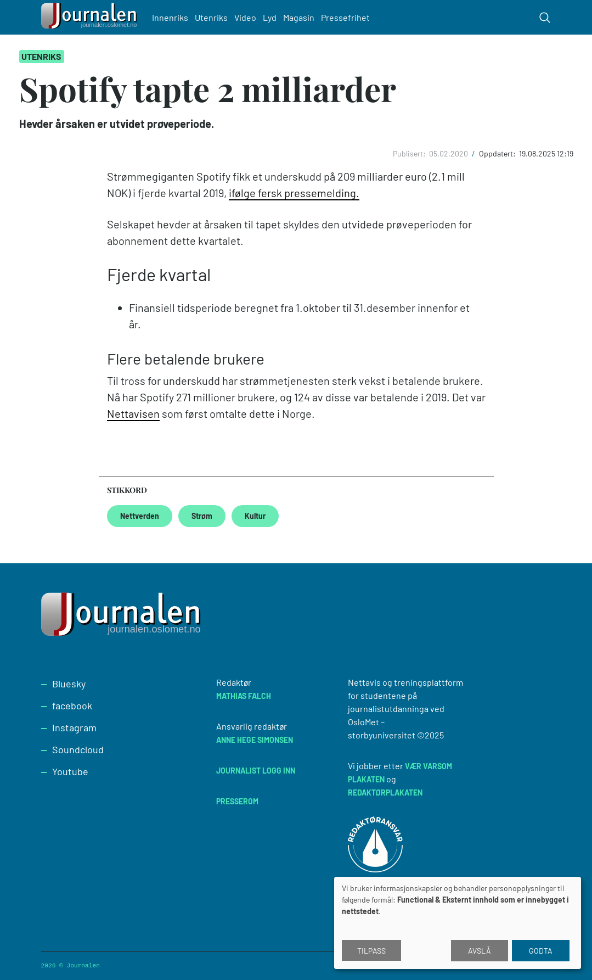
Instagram (74, 727)
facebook (72, 705)
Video (245, 17)
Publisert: (410, 153)
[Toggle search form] (544, 17)
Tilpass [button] (371, 950)
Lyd (270, 17)
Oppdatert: (498, 153)
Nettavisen (133, 413)
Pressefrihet (345, 17)
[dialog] (457, 923)
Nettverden (139, 515)
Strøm (201, 515)
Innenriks (170, 17)
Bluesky (69, 683)
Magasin (298, 17)
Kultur (255, 515)
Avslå (479, 950)
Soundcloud (78, 749)
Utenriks (211, 17)
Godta (540, 950)
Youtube (70, 771)
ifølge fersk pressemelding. (294, 192)
